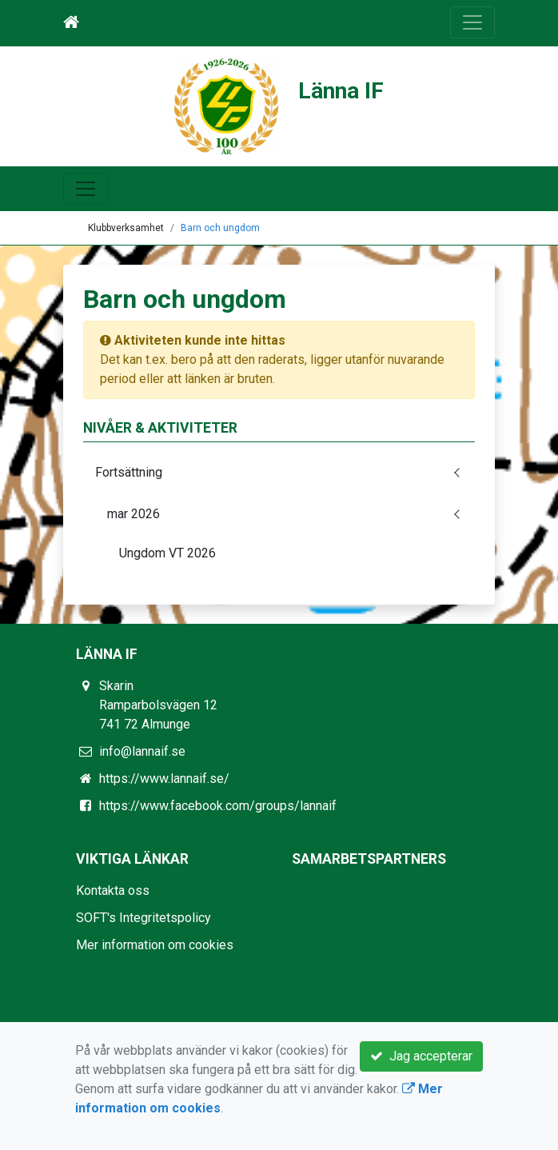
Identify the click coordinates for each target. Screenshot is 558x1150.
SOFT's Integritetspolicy (143, 917)
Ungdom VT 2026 (167, 553)
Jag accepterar (421, 1056)
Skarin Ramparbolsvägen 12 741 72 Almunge (158, 705)
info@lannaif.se (142, 751)
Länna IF (341, 91)
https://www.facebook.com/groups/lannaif (218, 805)
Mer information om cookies (154, 944)
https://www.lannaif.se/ (164, 778)
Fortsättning (128, 472)
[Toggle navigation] (472, 22)
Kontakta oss (112, 890)
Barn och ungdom (220, 228)
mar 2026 (133, 513)
